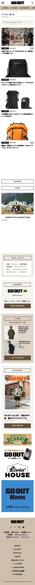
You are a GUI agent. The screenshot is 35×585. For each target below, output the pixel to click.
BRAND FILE (17, 560)
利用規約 (10, 535)
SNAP (17, 556)
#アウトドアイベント (20, 267)
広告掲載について (26, 532)
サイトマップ (25, 537)
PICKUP (17, 549)
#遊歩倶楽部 (23, 264)
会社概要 (6, 532)
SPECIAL (17, 553)
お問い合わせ (15, 532)
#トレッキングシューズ (20, 269)
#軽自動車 (9, 267)
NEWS (17, 546)
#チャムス (15, 264)
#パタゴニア (23, 272)
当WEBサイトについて (12, 537)
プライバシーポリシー (21, 535)
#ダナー (8, 269)
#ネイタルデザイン (11, 272)
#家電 (7, 264)
